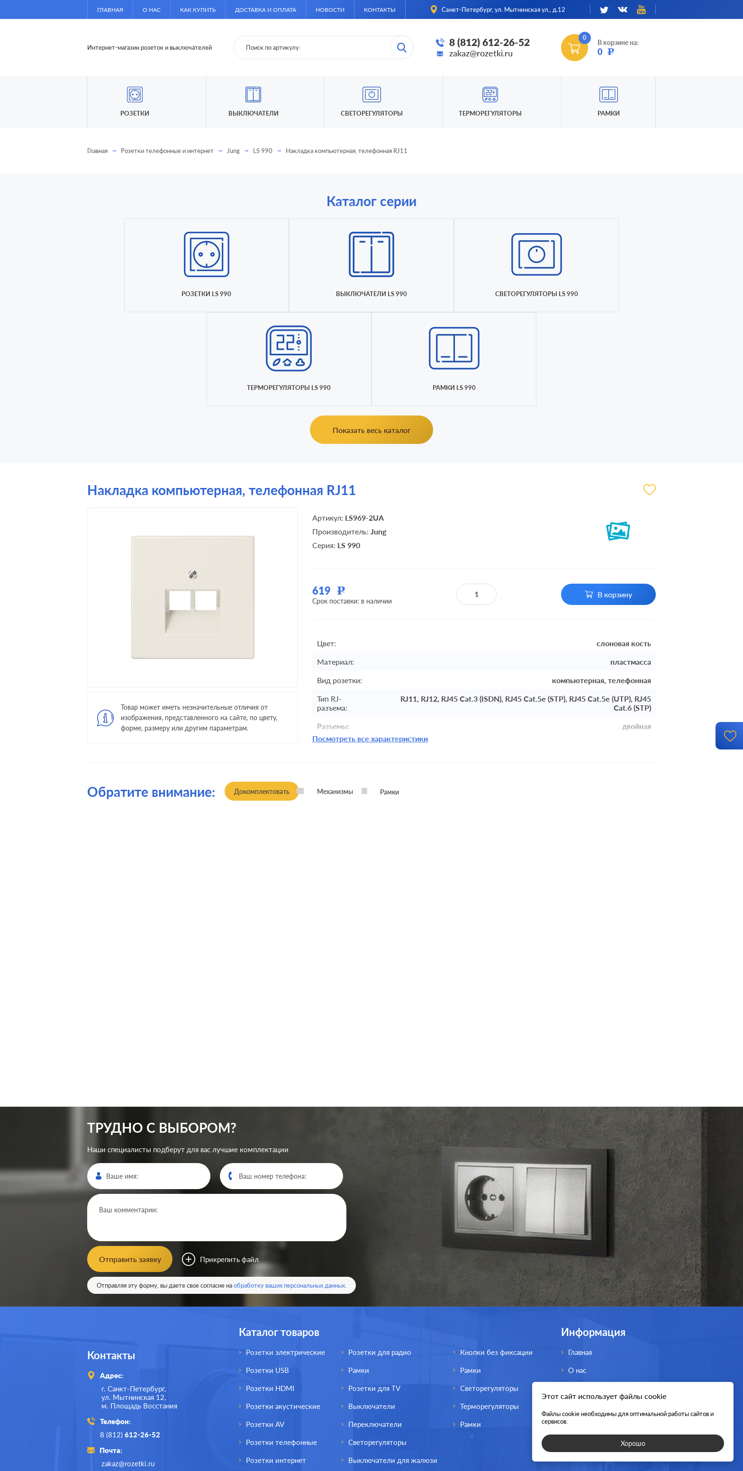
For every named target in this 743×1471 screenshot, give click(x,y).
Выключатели (371, 1311)
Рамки (609, 113)
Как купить (198, 9)
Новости (330, 9)
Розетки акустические (283, 1311)
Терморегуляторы (490, 113)
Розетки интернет (276, 1365)
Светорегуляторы (372, 113)
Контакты (380, 9)
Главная (110, 9)
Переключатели (375, 1329)
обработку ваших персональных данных (289, 1190)
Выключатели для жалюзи (392, 1365)
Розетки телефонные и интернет (167, 150)
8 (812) (131, 1339)
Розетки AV (265, 1329)
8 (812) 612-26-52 (489, 42)
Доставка (583, 1311)
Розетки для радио (379, 1257)
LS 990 (262, 150)
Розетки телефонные (281, 1347)
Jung (233, 150)
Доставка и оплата (265, 9)
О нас (152, 9)
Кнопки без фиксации (496, 1257)
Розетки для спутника (282, 1383)
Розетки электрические (285, 1257)
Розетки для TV (374, 1293)
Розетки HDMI (270, 1293)
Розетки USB (267, 1275)
